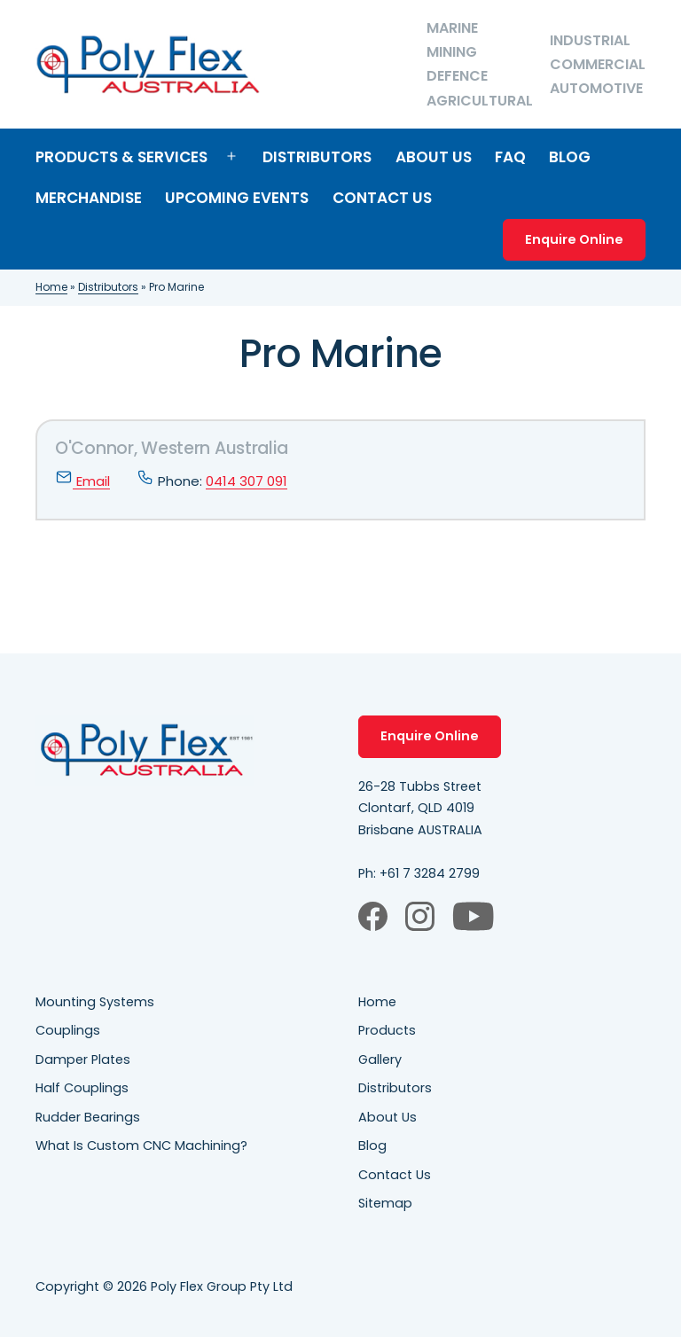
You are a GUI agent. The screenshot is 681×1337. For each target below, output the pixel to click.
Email (82, 481)
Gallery (380, 1059)
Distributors (317, 157)
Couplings (67, 1030)
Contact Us (382, 197)
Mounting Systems (94, 1002)
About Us (433, 157)
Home (51, 286)
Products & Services (121, 157)
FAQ (510, 157)
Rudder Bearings (87, 1117)
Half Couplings (82, 1088)
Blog (570, 157)
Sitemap (385, 1203)
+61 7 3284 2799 (430, 873)
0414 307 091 (246, 481)
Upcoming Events (237, 197)
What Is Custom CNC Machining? (141, 1145)
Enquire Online (574, 239)
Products (387, 1030)
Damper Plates (82, 1059)
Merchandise (88, 197)
